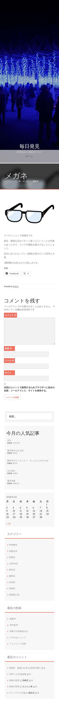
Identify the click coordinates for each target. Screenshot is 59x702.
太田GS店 (16, 443)
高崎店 (35, 181)
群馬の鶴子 (36, 667)
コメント (10, 314)
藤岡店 (12, 575)
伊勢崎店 (13, 544)
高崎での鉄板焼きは (19, 631)
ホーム (29, 156)
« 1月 (8, 523)
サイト (8, 372)
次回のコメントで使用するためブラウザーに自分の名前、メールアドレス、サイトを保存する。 (29, 389)
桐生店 (15, 463)
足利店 (12, 582)
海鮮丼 (13, 618)
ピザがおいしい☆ (18, 637)
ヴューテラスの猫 (17, 692)
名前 (8, 348)
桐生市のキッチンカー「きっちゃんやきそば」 (28, 460)
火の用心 (11, 470)
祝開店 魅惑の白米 (18, 667)
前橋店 (15, 473)
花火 (9, 440)
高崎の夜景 (14, 680)
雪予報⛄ (14, 625)
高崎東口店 (14, 594)
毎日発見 (30, 146)
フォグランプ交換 (18, 643)
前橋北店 (16, 483)
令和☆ (12, 674)
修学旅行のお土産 (15, 450)
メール (9, 360)
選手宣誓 (11, 480)
